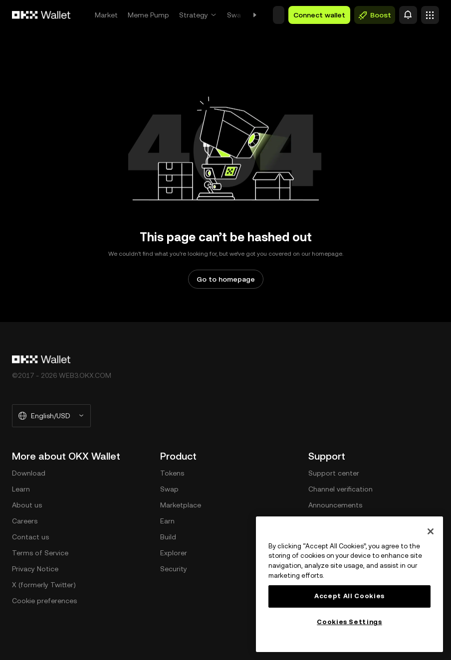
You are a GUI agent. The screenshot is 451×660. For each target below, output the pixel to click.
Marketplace (180, 505)
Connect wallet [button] (319, 15)
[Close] (431, 531)
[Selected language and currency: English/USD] (51, 415)
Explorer (173, 553)
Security (173, 569)
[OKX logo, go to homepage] (41, 15)
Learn (21, 489)
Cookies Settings (349, 622)
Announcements (335, 505)
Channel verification (340, 489)
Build (168, 537)
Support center (333, 473)
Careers (24, 521)
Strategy (193, 15)
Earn (167, 521)
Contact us (30, 537)
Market (106, 15)
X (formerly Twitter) (44, 585)
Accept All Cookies (349, 596)
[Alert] (408, 15)
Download (28, 473)
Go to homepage (226, 279)
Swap (236, 15)
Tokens (172, 473)
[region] (349, 584)
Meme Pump (148, 15)
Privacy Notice (35, 569)
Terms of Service (40, 553)
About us (27, 505)
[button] (278, 15)
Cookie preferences (44, 601)
